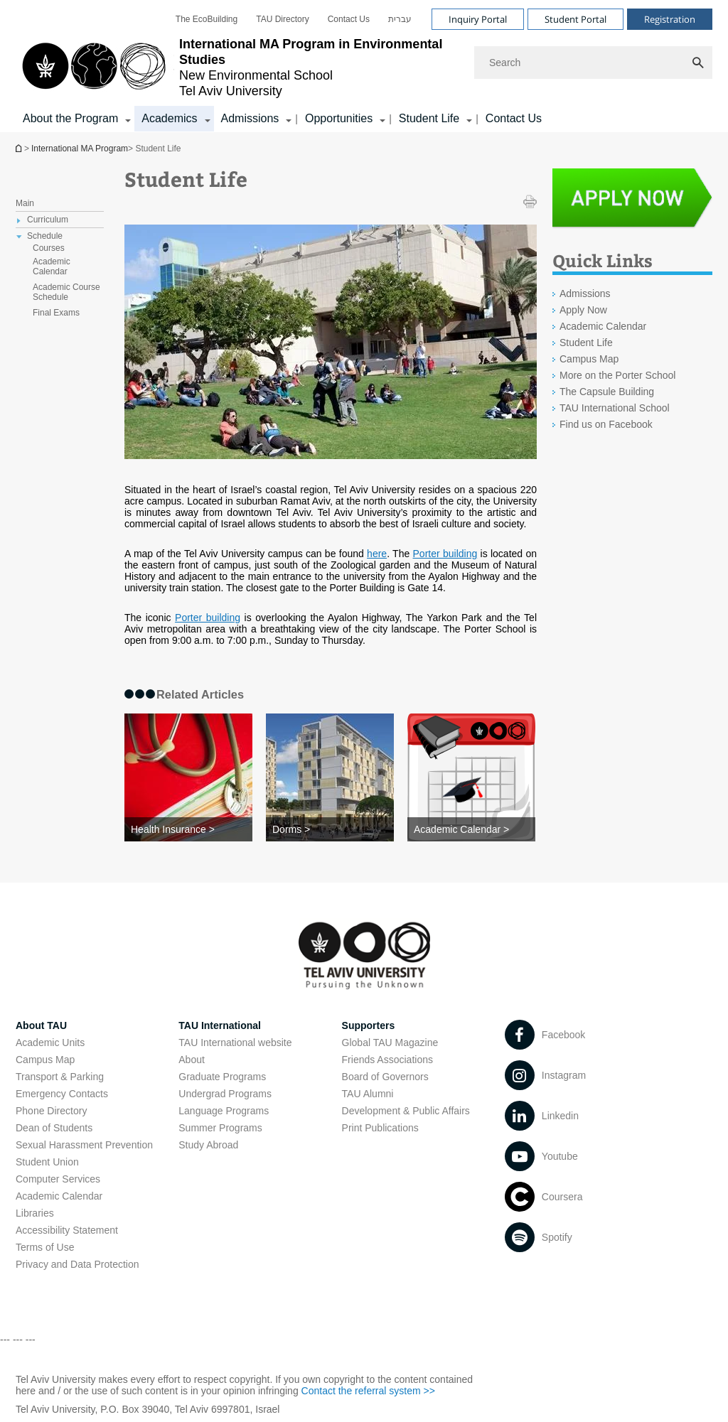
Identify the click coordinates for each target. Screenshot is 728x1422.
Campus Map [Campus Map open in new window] (589, 359)
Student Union (47, 1162)
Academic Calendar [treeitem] (51, 266)
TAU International (219, 1025)
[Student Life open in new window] (632, 201)
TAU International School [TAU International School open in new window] (615, 408)
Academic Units (50, 1042)
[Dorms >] (329, 829)
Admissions (585, 293)
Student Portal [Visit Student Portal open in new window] (575, 19)
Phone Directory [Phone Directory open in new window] (51, 1110)
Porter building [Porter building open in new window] (445, 553)
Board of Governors (385, 1076)
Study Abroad (208, 1145)
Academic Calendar (603, 326)
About (191, 1059)
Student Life (586, 342)
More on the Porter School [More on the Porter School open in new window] (617, 375)
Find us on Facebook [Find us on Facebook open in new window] (606, 424)
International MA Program (20, 148)
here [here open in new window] (377, 553)
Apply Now (583, 310)
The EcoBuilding (206, 19)
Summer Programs (220, 1127)
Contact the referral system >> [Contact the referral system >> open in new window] (368, 1390)
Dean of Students (54, 1127)
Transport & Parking (60, 1076)
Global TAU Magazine (390, 1042)
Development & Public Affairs (406, 1110)
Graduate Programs (222, 1076)
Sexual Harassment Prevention (84, 1145)
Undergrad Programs (225, 1093)
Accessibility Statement (67, 1230)
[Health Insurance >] (188, 829)
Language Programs (223, 1110)
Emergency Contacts (62, 1093)
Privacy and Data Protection (77, 1264)
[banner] (364, 66)
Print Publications (380, 1127)
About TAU (41, 1025)
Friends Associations (387, 1059)
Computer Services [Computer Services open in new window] (58, 1179)
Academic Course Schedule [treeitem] (66, 292)
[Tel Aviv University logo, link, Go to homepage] (238, 67)
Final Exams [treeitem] (56, 313)
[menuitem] (206, 19)
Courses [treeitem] (49, 248)
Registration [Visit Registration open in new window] (669, 19)
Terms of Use (45, 1247)
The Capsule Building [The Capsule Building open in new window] (607, 391)
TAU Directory (282, 19)
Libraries (35, 1213)
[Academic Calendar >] (471, 829)
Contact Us (349, 19)
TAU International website (234, 1042)
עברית (400, 19)
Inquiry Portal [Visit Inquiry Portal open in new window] (478, 19)
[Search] (593, 62)
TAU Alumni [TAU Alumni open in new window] (368, 1093)
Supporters (368, 1025)
